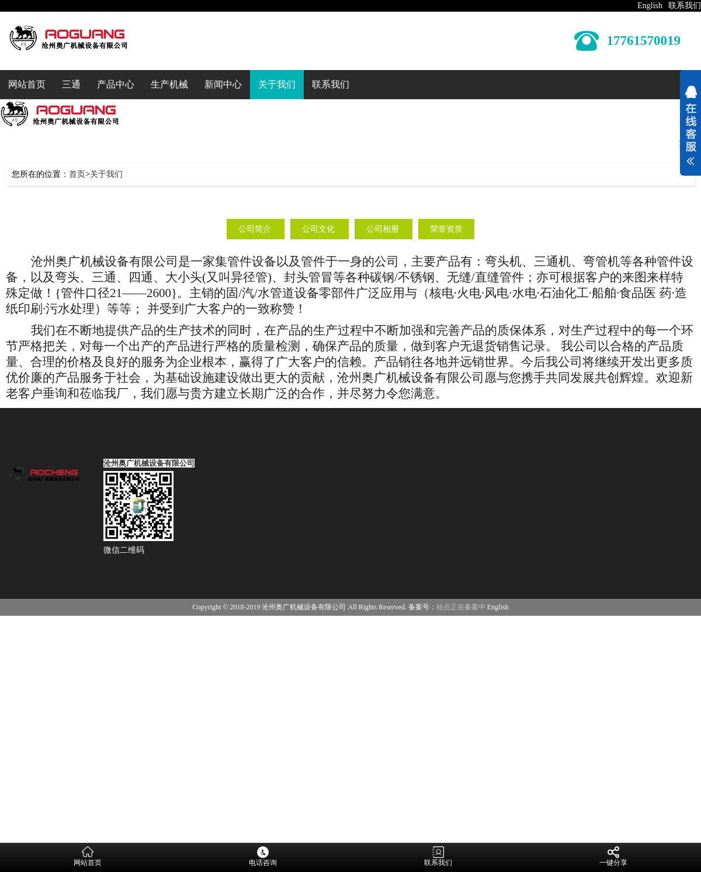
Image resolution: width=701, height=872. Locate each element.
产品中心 (115, 84)
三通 (71, 84)
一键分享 (613, 856)
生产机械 (169, 84)
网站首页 (27, 84)
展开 (690, 127)
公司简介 (255, 229)
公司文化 (319, 229)
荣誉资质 (446, 229)
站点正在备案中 (460, 607)
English (649, 5)
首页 (77, 174)
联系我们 (684, 5)
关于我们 (277, 84)
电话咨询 (263, 856)
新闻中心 (223, 84)
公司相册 (383, 229)
